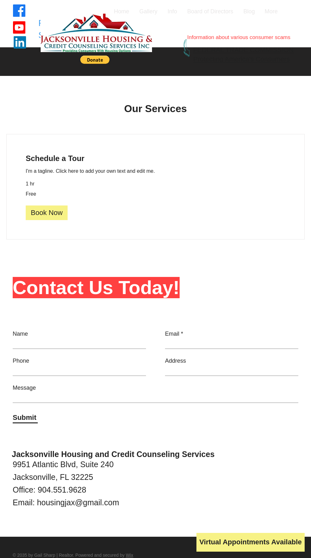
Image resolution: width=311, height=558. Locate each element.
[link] (155, 158)
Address (175, 361)
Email (172, 334)
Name (20, 334)
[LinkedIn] (20, 42)
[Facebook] (19, 10)
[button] (94, 60)
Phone (21, 361)
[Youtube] (19, 27)
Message (24, 388)
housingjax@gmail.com (78, 502)
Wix (129, 555)
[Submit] (25, 417)
